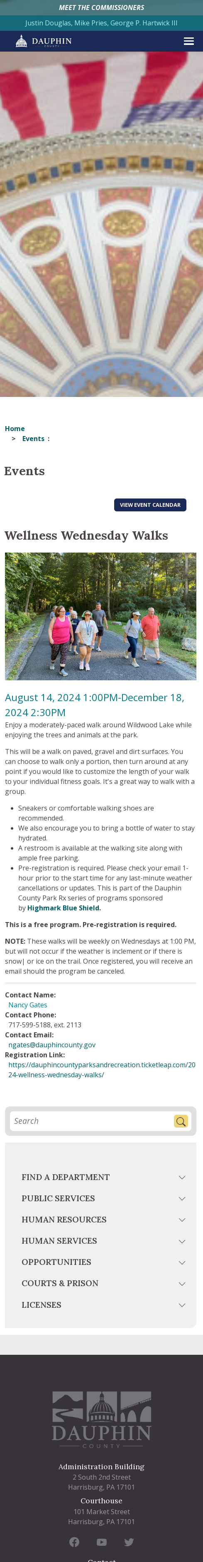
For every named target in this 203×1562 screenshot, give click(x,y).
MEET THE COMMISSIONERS (101, 7)
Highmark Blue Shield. (64, 907)
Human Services (59, 1240)
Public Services (58, 1198)
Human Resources (64, 1219)
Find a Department (66, 1177)
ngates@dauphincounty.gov (51, 1044)
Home (15, 428)
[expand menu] (189, 41)
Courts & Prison (60, 1283)
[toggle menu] (183, 1178)
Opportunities (56, 1262)
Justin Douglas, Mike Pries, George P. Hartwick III (101, 22)
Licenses (41, 1304)
